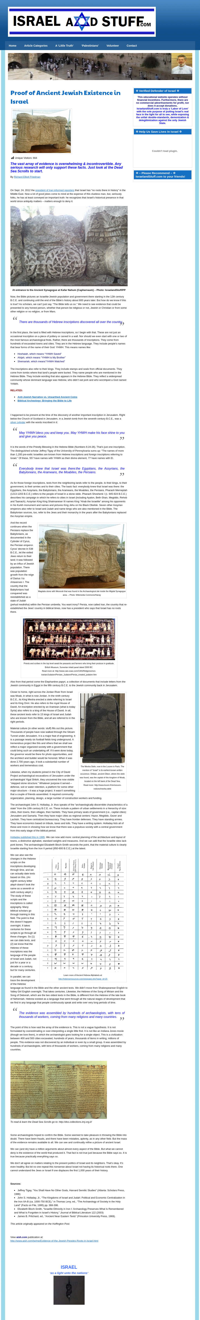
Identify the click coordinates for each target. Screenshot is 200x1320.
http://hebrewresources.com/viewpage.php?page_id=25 (83, 979)
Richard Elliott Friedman (27, 176)
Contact (132, 45)
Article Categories (36, 45)
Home (12, 45)
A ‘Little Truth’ (64, 45)
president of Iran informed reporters (54, 190)
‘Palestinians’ (90, 45)
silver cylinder (18, 422)
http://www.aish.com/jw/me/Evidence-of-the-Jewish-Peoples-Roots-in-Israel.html (54, 1240)
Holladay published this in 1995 (27, 837)
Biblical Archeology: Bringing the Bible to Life (44, 400)
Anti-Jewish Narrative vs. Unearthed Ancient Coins (47, 397)
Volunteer (112, 45)
